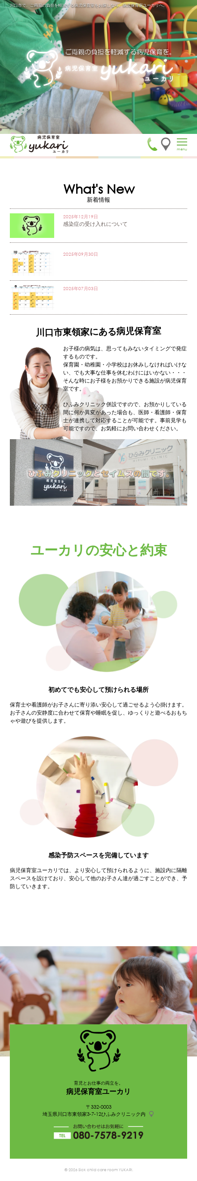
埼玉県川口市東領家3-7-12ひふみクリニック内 (94, 1114)
